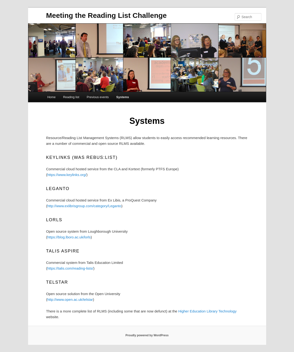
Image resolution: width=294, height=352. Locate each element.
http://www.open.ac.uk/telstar (70, 299)
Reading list (71, 97)
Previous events (98, 97)
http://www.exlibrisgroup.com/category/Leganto (84, 206)
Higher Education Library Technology (207, 311)
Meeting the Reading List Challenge (106, 15)
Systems (122, 97)
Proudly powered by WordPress (147, 335)
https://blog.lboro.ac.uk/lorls (69, 237)
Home (51, 97)
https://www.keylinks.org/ (66, 175)
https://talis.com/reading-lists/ (70, 268)
